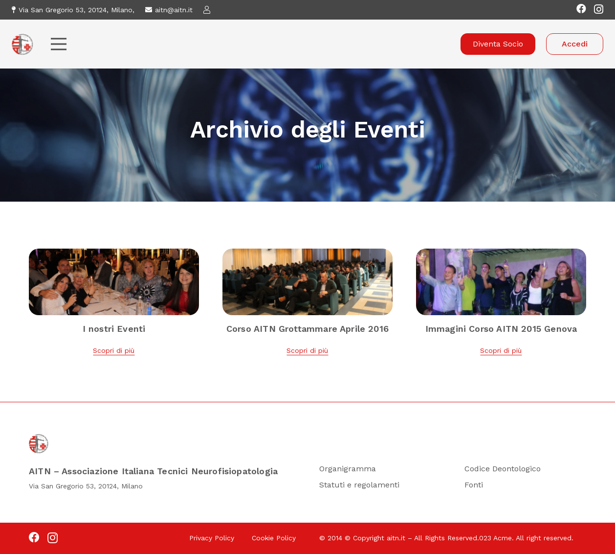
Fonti (473, 484)
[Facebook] (581, 9)
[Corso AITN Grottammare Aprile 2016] (307, 254)
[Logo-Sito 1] (23, 44)
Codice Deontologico (502, 468)
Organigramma (347, 468)
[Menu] (58, 44)
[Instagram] (598, 9)
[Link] (208, 9)
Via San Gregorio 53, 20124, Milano (86, 486)
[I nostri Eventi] (114, 254)
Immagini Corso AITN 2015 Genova (501, 328)
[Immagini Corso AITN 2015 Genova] (501, 254)
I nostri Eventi (114, 328)
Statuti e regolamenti (359, 484)
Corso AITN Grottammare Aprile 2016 (307, 328)
